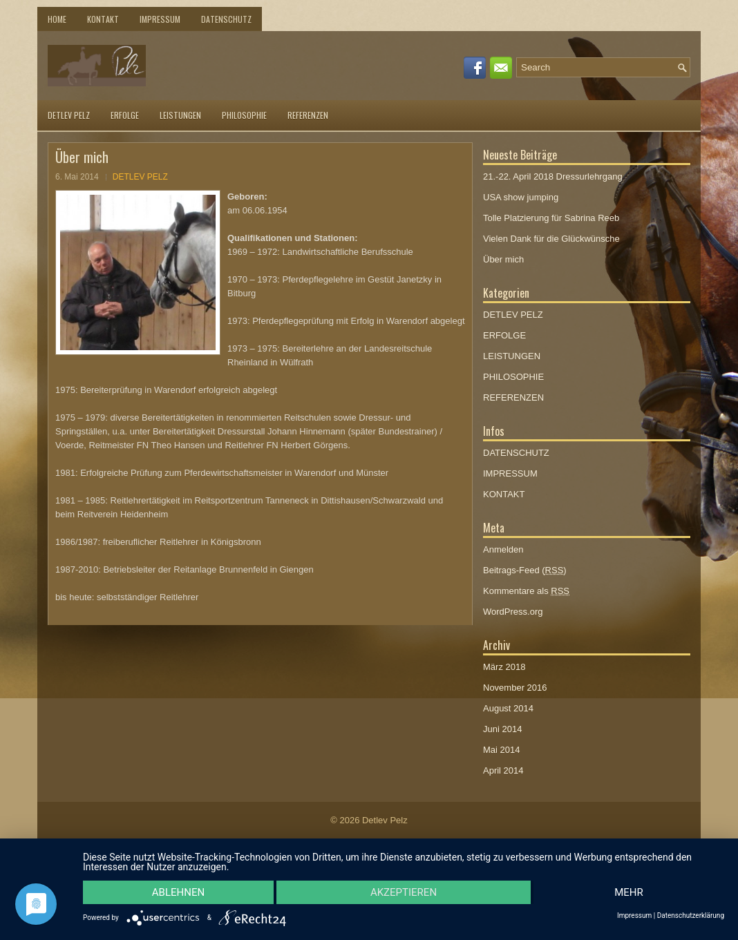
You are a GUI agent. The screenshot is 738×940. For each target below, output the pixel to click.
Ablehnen (178, 892)
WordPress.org (512, 611)
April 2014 (503, 770)
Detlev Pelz (385, 820)
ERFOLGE (125, 115)
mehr (628, 892)
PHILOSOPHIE (244, 115)
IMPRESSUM (160, 19)
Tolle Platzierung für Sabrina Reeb (551, 218)
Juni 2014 (502, 729)
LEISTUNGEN (180, 115)
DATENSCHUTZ (226, 19)
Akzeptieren (403, 892)
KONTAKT (103, 19)
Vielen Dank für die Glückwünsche (551, 238)
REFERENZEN (307, 115)
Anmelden (503, 549)
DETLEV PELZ (69, 115)
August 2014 (508, 708)
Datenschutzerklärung (690, 915)
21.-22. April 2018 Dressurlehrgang (553, 176)
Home (57, 19)
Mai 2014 (501, 750)
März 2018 (504, 667)
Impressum (634, 915)
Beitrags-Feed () (525, 570)
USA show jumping (520, 197)
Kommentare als (526, 591)
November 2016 (515, 687)
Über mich (503, 259)
